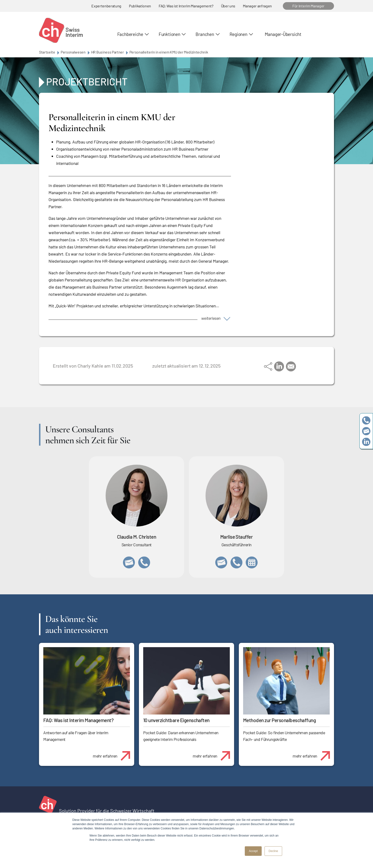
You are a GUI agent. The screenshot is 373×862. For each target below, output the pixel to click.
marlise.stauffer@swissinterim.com (221, 562)
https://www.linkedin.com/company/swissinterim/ (366, 442)
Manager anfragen (257, 6)
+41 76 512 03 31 (144, 562)
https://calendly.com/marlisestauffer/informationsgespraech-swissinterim (252, 562)
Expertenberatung (106, 6)
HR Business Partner (107, 52)
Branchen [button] (205, 34)
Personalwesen (73, 52)
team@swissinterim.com (366, 431)
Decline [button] (273, 851)
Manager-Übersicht (283, 34)
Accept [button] (253, 851)
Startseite (47, 52)
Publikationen (140, 6)
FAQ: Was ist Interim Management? (186, 6)
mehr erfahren (113, 753)
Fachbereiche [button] (130, 34)
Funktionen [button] (169, 34)
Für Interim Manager (308, 6)
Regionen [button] (238, 34)
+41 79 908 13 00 (236, 562)
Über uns (228, 6)
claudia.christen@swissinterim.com (129, 562)
